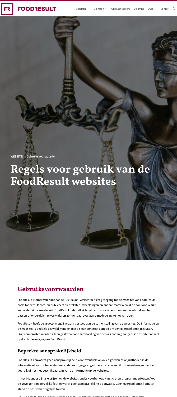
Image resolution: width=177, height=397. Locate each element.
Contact (165, 8)
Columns (139, 8)
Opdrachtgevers (120, 8)
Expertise (81, 8)
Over (150, 8)
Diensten (99, 8)
